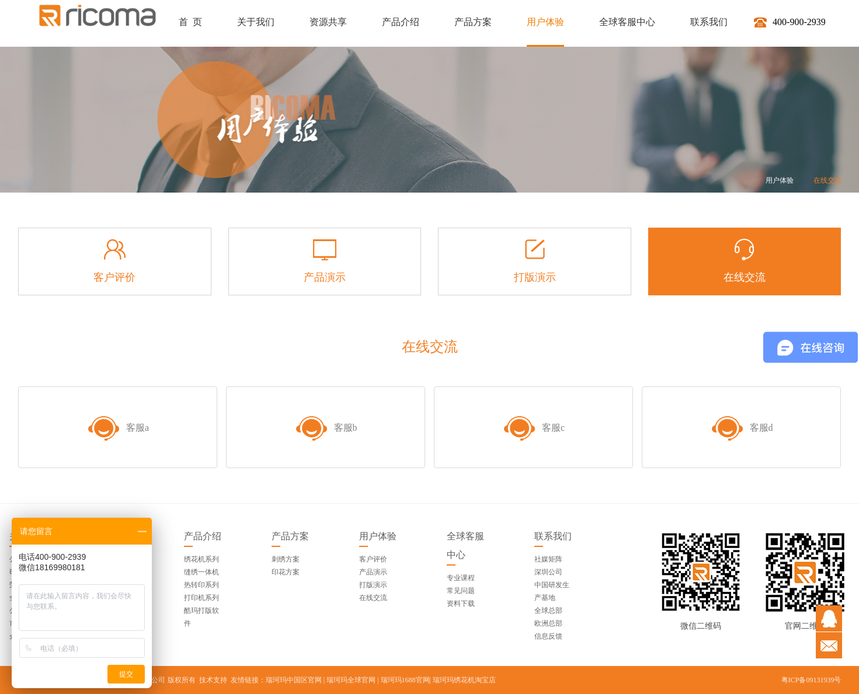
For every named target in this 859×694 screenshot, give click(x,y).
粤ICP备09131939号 (811, 680)
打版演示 (373, 585)
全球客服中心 (465, 545)
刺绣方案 (286, 559)
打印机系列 (201, 598)
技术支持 (213, 680)
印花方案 (286, 572)
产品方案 (290, 536)
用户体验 (780, 180)
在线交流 (827, 180)
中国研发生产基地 (551, 591)
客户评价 (373, 559)
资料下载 (461, 603)
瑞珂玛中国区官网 (294, 680)
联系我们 (553, 536)
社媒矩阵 (548, 559)
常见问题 (461, 591)
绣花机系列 (201, 559)
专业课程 (461, 578)
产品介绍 (202, 536)
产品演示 (373, 572)
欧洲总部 (548, 623)
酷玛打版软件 (201, 616)
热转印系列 (201, 585)
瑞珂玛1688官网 (405, 680)
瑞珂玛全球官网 (350, 680)
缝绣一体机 (201, 572)
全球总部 (548, 610)
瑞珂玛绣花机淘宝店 (464, 680)
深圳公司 (548, 572)
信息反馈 (548, 636)
